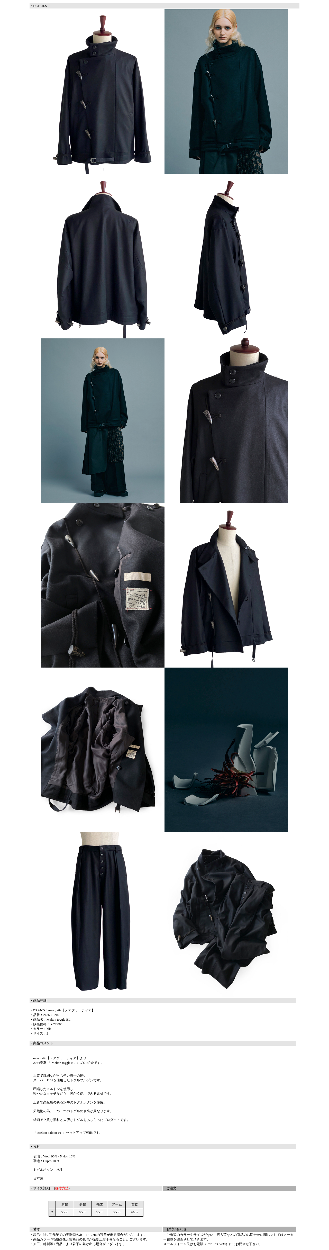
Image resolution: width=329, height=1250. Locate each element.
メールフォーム (175, 1244)
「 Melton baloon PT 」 (49, 1133)
